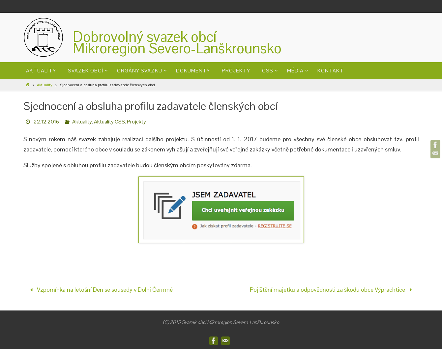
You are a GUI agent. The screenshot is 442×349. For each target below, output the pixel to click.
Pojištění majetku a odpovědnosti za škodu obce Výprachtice (332, 289)
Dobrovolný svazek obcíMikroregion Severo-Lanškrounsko (177, 42)
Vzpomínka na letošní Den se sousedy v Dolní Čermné (100, 289)
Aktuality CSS (109, 121)
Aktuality (44, 85)
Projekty (136, 121)
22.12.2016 (46, 121)
